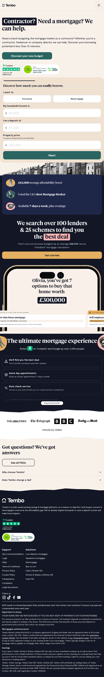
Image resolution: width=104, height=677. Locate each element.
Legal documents (10, 587)
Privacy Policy (8, 570)
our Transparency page (79, 638)
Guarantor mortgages (35, 558)
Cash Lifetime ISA (34, 570)
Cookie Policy (8, 574)
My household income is (16, 105)
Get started (52, 255)
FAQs (4, 562)
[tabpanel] (52, 476)
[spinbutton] (52, 113)
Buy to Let (31, 566)
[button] (99, 5)
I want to (8, 92)
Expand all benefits (52, 403)
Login (4, 558)
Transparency (8, 579)
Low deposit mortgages (37, 554)
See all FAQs (18, 462)
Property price (11, 135)
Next (52, 155)
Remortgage (31, 562)
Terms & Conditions (11, 566)
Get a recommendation (13, 554)
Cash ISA (30, 579)
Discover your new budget (27, 55)
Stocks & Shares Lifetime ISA (39, 574)
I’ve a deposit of (12, 120)
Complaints (7, 583)
